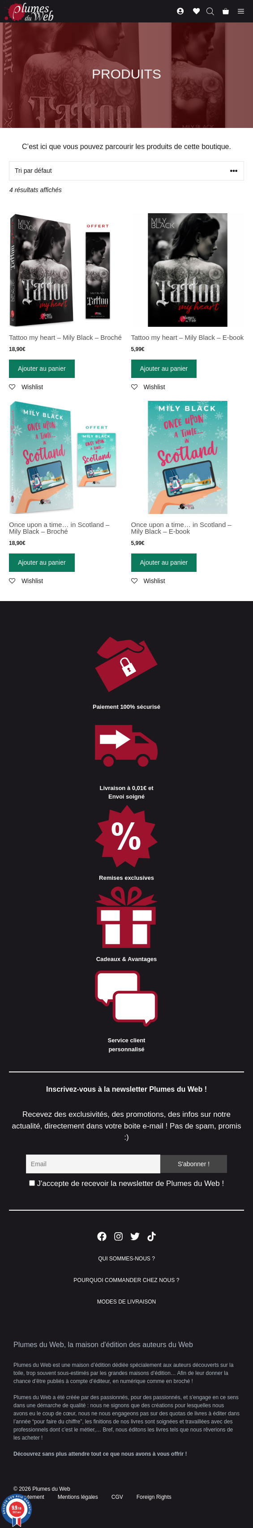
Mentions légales (78, 1497)
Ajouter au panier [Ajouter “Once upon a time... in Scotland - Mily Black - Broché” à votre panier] (42, 562)
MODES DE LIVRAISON (126, 1302)
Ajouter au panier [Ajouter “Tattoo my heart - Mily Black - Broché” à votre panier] (42, 368)
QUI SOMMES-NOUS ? (126, 1259)
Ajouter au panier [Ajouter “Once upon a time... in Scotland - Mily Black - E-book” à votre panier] (164, 562)
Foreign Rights (154, 1497)
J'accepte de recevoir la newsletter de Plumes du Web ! (126, 1183)
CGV (117, 1497)
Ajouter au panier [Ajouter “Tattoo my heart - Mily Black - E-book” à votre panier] (164, 368)
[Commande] (126, 170)
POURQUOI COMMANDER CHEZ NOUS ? (126, 1280)
